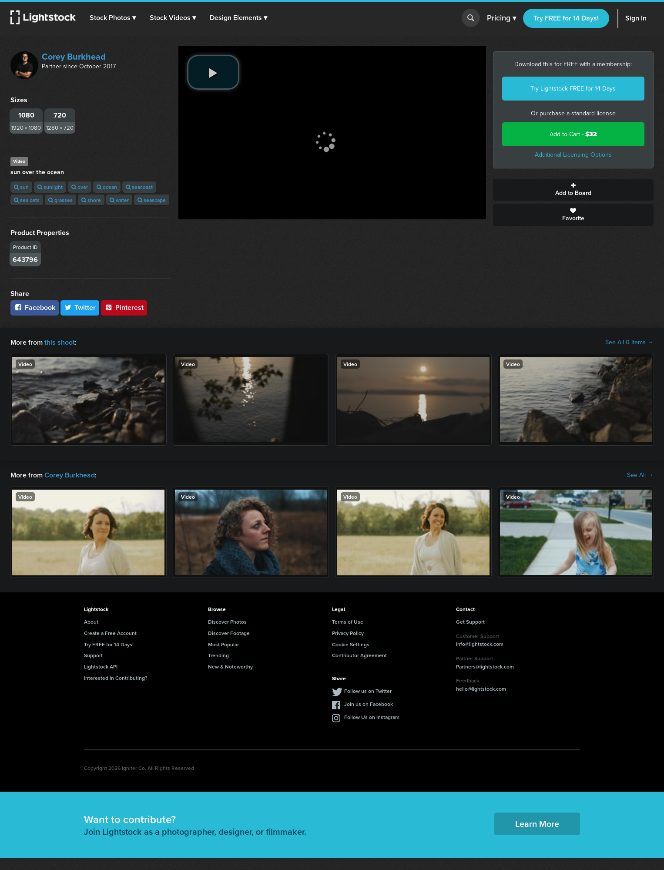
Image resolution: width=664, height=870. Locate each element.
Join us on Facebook (368, 704)
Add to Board (573, 189)
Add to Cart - (573, 134)
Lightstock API (100, 666)
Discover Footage (229, 633)
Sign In (636, 18)
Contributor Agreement (359, 655)
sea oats (27, 200)
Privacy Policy (348, 633)
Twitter (80, 307)
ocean (107, 187)
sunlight (50, 187)
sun (21, 187)
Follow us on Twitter (368, 691)
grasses (60, 200)
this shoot (59, 342)
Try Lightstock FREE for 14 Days (573, 88)
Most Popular (223, 644)
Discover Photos (227, 621)
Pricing (501, 18)
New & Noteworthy (230, 666)
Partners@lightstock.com (485, 666)
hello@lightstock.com (481, 688)
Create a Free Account (110, 633)
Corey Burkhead (74, 56)
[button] (113, 18)
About (91, 621)
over (79, 187)
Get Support (470, 621)
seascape (151, 200)
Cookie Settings (350, 644)
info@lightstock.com (479, 644)
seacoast (139, 187)
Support (93, 655)
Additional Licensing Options (573, 154)
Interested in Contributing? (116, 678)
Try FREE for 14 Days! (566, 18)
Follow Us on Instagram (371, 717)
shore (91, 200)
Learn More (537, 823)
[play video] (213, 72)
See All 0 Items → (629, 342)
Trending (218, 655)
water (119, 200)
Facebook (34, 307)
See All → (640, 475)
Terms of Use (347, 621)
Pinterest (124, 307)
